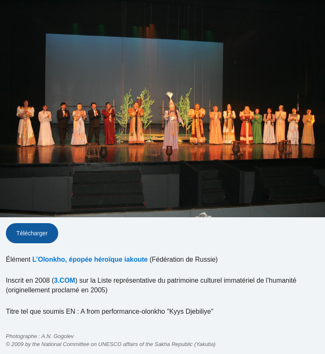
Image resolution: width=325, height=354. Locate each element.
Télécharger (32, 233)
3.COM (64, 280)
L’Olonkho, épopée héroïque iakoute (90, 259)
